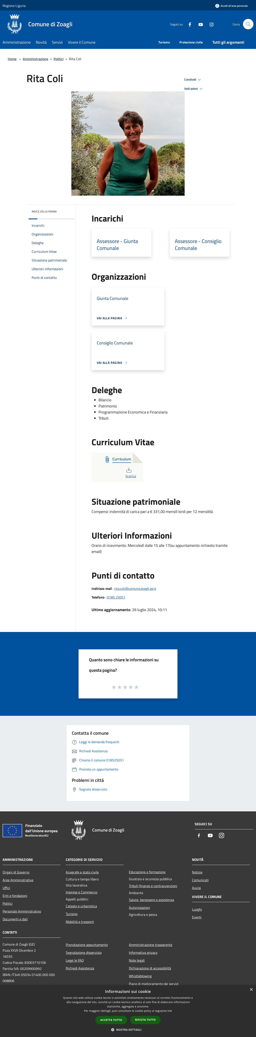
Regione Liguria (14, 5)
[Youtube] (198, 24)
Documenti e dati (15, 919)
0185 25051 (116, 597)
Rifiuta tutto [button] (145, 1020)
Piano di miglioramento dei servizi (154, 983)
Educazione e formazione (147, 872)
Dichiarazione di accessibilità (150, 968)
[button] (128, 1029)
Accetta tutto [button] (111, 1020)
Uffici (6, 887)
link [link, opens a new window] (169, 1011)
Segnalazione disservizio (84, 952)
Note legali (137, 960)
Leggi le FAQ (75, 960)
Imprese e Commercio (81, 892)
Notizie (197, 872)
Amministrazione (35, 58)
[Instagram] (209, 24)
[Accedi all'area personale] (231, 6)
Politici (59, 58)
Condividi (193, 79)
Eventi (197, 917)
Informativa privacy (143, 952)
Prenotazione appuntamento (87, 944)
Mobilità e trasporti (80, 921)
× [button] (251, 989)
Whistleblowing (140, 976)
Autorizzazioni (139, 907)
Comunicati (200, 880)
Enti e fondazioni (15, 895)
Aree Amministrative (18, 880)
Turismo (71, 913)
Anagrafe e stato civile (82, 872)
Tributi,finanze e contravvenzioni (153, 885)
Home (12, 58)
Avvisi (196, 887)
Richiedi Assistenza (80, 968)
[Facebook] (188, 24)
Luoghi (197, 909)
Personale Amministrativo (22, 911)
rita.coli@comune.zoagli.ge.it (135, 588)
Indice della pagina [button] (44, 211)
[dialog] (128, 1011)
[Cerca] (248, 24)
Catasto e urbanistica (81, 906)
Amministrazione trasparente (150, 944)
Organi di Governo (16, 872)
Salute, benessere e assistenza (151, 899)
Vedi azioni (194, 88)
